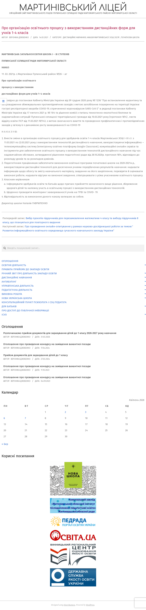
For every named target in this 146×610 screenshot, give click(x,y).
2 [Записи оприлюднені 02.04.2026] (65, 412)
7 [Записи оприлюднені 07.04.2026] (25, 418)
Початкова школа (130, 37)
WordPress (90, 605)
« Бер (5, 444)
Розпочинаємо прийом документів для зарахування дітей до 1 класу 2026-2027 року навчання (59, 333)
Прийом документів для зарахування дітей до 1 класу (35, 355)
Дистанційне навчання (74, 37)
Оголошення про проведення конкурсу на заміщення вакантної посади (47, 344)
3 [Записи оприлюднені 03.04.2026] (85, 412)
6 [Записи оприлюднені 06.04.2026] (4, 418)
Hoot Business (69, 605)
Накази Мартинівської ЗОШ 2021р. (103, 37)
